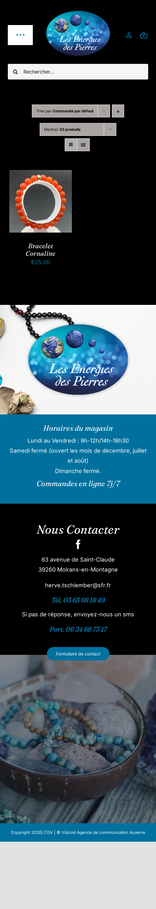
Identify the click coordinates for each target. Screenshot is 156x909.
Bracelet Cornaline (40, 249)
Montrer (62, 129)
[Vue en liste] (83, 145)
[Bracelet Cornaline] (40, 175)
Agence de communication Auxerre (111, 832)
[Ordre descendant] (118, 111)
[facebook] (78, 544)
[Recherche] (15, 72)
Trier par (64, 111)
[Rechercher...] (78, 72)
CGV (48, 832)
